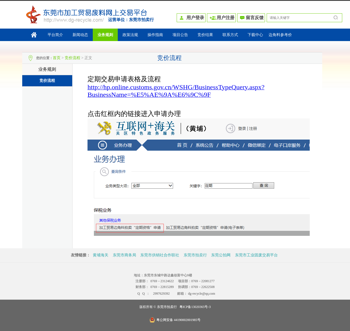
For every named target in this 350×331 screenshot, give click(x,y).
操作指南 (155, 35)
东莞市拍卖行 (141, 19)
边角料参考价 (280, 35)
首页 (57, 58)
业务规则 (105, 35)
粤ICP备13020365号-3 (195, 307)
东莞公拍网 (221, 255)
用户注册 (225, 17)
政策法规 (130, 35)
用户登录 (195, 17)
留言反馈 (255, 17)
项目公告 (180, 35)
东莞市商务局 (124, 255)
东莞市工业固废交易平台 (256, 255)
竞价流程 (72, 58)
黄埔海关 (100, 255)
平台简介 (55, 35)
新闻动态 (80, 35)
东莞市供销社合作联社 (159, 255)
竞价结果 (205, 35)
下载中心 (255, 35)
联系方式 (230, 35)
